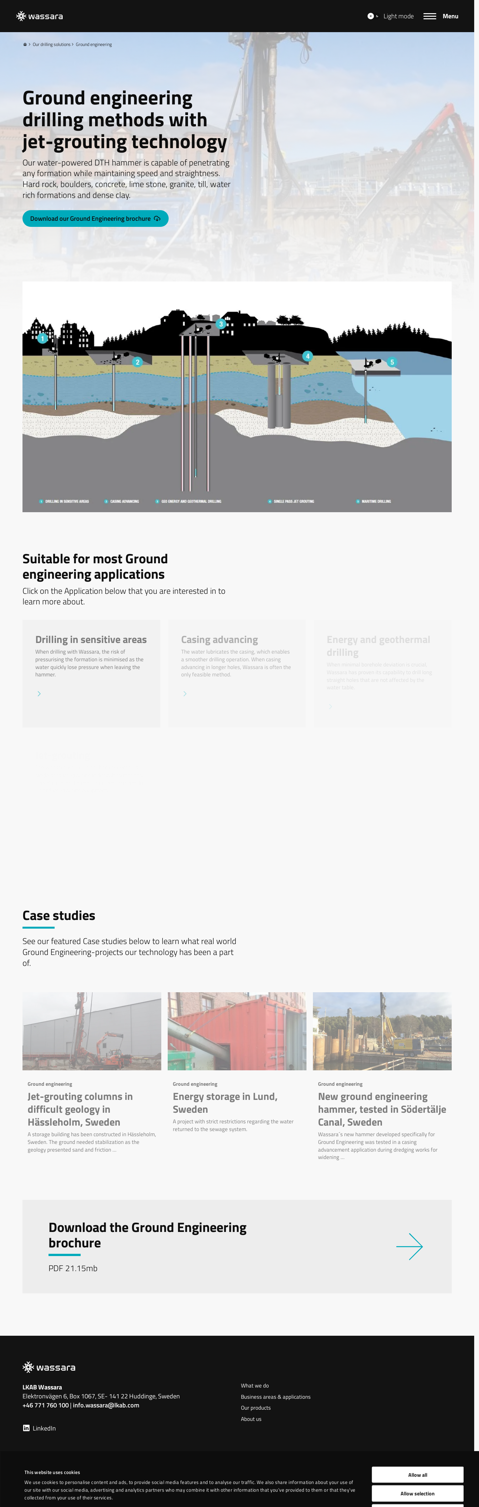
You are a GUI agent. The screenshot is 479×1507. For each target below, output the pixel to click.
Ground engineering (91, 44)
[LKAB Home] (39, 16)
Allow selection (418, 1439)
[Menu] (440, 16)
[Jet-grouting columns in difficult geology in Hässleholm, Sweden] (91, 1073)
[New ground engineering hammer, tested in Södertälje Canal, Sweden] (382, 1076)
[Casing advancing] (237, 673)
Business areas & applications (276, 1397)
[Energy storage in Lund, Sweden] (237, 1062)
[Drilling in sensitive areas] (91, 673)
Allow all (417, 1421)
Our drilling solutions (49, 44)
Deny (417, 1458)
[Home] (25, 44)
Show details (268, 1486)
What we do (255, 1386)
